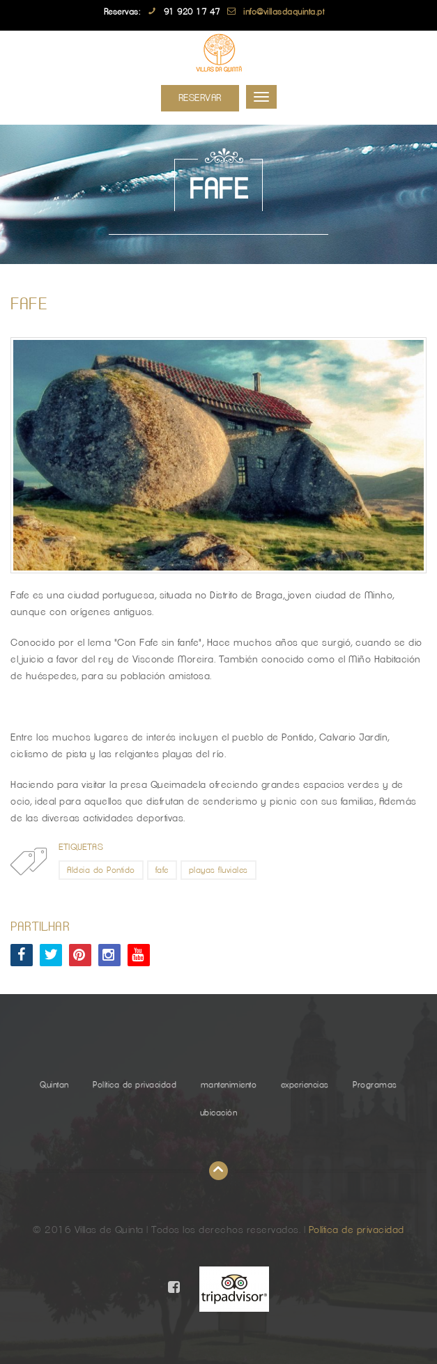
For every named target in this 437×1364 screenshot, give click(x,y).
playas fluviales (218, 870)
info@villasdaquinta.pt (283, 12)
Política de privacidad (134, 1084)
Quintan (54, 1084)
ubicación (219, 1112)
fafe (162, 870)
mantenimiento (229, 1084)
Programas (375, 1084)
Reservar (200, 98)
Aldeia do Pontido (101, 870)
